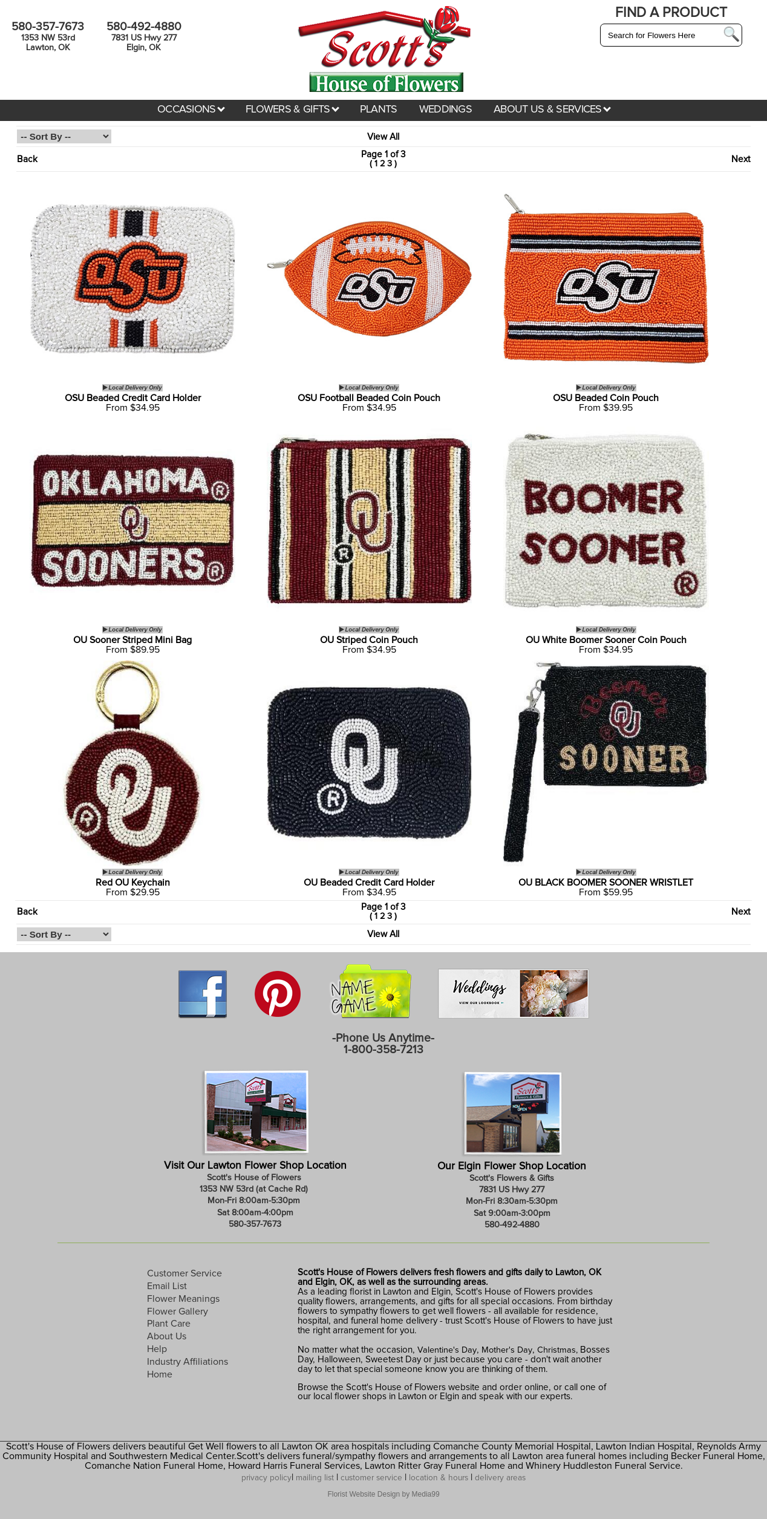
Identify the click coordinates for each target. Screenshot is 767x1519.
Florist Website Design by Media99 (383, 1494)
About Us (166, 1336)
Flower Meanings (183, 1299)
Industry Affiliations (187, 1362)
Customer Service (184, 1273)
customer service (371, 1478)
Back (27, 159)
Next (740, 159)
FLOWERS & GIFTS (292, 109)
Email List (167, 1286)
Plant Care (169, 1323)
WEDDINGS (445, 109)
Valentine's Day (446, 1350)
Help (157, 1349)
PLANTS (378, 109)
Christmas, (557, 1350)
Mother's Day (506, 1350)
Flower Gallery (177, 1311)
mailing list (315, 1478)
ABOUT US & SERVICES (552, 109)
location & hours (438, 1478)
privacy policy (266, 1478)
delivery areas (500, 1478)
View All (383, 137)
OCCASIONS (191, 109)
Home (159, 1374)
